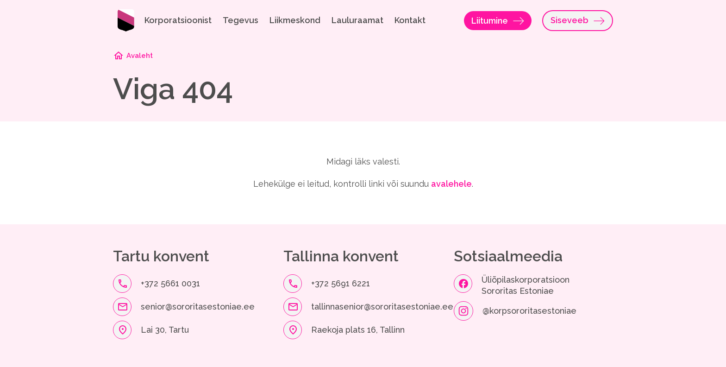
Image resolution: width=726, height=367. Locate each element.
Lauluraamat (357, 20)
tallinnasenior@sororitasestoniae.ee (382, 306)
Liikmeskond (294, 20)
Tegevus (240, 20)
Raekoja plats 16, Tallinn (358, 330)
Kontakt (410, 20)
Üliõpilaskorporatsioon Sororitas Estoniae (527, 285)
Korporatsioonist (178, 20)
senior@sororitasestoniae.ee (198, 306)
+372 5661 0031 (170, 283)
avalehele (451, 184)
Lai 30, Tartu (165, 330)
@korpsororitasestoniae (529, 311)
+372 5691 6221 (340, 283)
